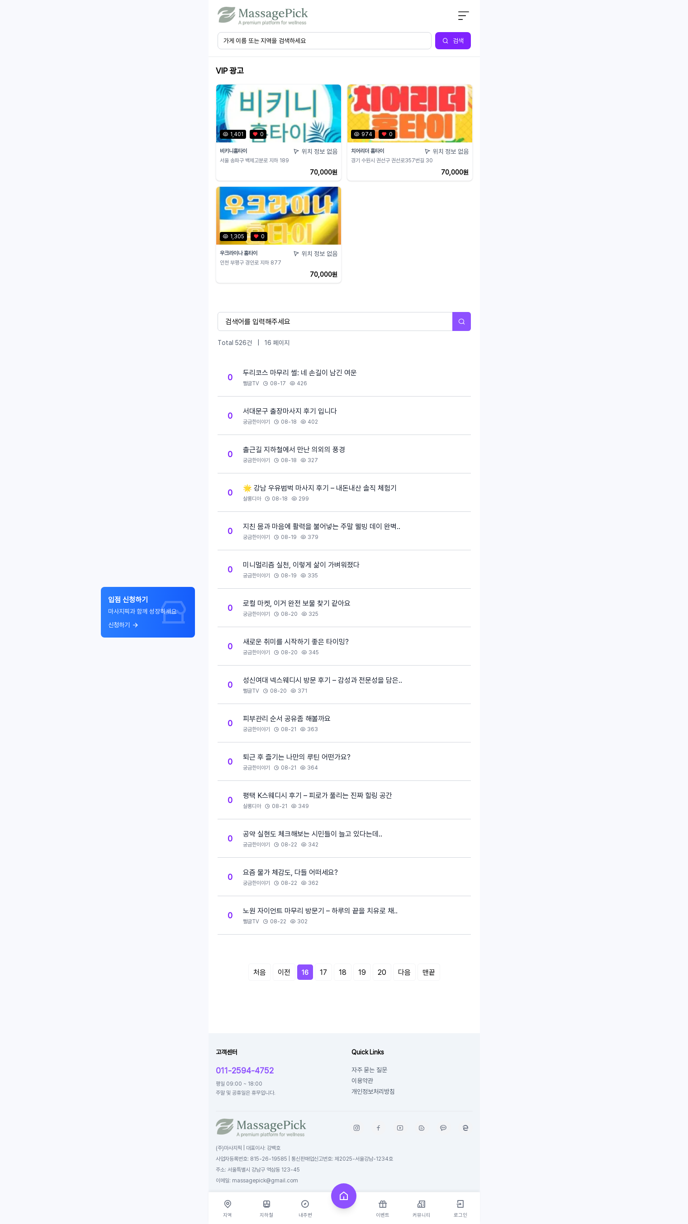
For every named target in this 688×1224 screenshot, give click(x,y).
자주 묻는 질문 (369, 1069)
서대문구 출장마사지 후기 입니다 (290, 411)
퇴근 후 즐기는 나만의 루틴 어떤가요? (297, 757)
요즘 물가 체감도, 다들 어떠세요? (290, 872)
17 (323, 972)
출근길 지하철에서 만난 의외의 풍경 (294, 449)
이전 (284, 972)
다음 (404, 972)
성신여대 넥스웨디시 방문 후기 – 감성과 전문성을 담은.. (322, 680)
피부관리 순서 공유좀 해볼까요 (287, 718)
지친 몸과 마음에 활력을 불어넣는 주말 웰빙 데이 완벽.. (321, 526)
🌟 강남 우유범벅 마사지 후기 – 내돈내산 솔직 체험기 (320, 488)
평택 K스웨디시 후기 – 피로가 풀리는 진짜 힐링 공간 (317, 795)
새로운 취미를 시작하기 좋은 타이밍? (296, 642)
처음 (259, 972)
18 (342, 972)
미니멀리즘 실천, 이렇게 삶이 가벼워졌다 (301, 565)
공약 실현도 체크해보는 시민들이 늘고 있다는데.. (312, 834)
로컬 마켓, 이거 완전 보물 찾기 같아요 (297, 603)
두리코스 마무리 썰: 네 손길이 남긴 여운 (300, 373)
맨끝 (428, 972)
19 (362, 972)
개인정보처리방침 (373, 1091)
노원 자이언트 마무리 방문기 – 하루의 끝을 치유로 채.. (320, 911)
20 (382, 972)
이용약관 (362, 1080)
